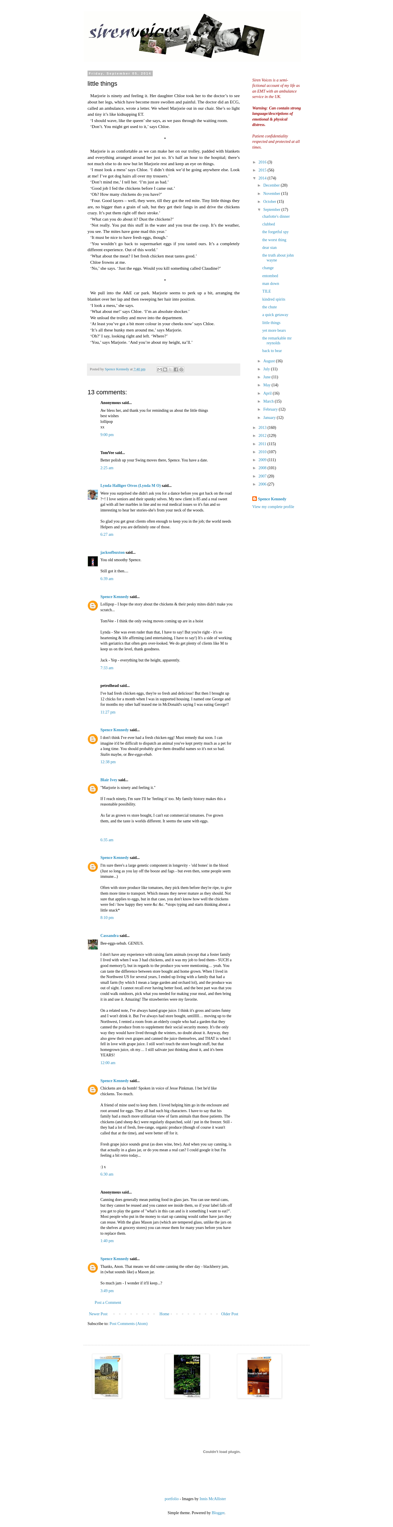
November (272, 193)
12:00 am (108, 1063)
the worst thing (274, 240)
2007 (263, 476)
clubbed (268, 224)
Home (164, 1314)
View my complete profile (273, 507)
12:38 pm (108, 762)
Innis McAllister (213, 1499)
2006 (263, 484)
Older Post (230, 1314)
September (272, 209)
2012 (263, 435)
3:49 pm (107, 1291)
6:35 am (107, 840)
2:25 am (107, 468)
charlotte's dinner (276, 216)
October (270, 201)
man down (270, 283)
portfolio (172, 1499)
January (270, 417)
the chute (269, 307)
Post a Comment (108, 1302)
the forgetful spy (275, 232)
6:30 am (107, 1174)
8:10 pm (107, 918)
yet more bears (274, 330)
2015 (263, 170)
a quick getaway (275, 315)
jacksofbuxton (112, 552)
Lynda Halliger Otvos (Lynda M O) (130, 485)
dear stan (269, 247)
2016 (263, 162)
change (268, 268)
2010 (263, 452)
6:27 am (107, 534)
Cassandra (109, 936)
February (271, 409)
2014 (263, 178)
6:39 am (107, 579)
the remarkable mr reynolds (277, 340)
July (267, 369)
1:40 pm (107, 1241)
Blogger (218, 1513)
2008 (263, 468)
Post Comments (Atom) (129, 1324)
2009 (263, 460)
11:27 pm (108, 712)
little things (271, 323)
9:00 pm (107, 435)
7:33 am (107, 668)
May (267, 385)
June (267, 377)
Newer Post (98, 1314)
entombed (270, 276)
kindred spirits (273, 299)
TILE (266, 291)
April (268, 393)
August (269, 361)
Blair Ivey (108, 780)
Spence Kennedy (114, 597)
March (269, 401)
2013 (263, 427)
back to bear (272, 351)
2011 (263, 444)
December (272, 185)
